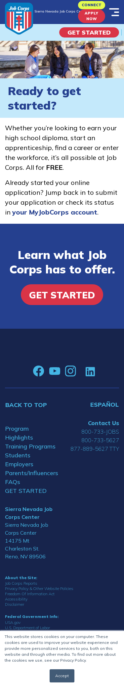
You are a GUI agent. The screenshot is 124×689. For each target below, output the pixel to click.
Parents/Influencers (31, 473)
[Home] (19, 19)
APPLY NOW (91, 16)
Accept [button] (62, 675)
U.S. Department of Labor (27, 627)
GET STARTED (26, 491)
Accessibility (16, 599)
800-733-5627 (100, 440)
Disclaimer (14, 604)
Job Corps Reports (21, 583)
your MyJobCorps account (54, 212)
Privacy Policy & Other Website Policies (39, 588)
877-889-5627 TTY (94, 448)
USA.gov (13, 622)
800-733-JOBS (100, 431)
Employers (19, 464)
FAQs (12, 482)
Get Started (89, 32)
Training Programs (30, 446)
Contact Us (103, 423)
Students (17, 455)
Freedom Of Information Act (30, 593)
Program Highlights (19, 433)
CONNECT (92, 5)
